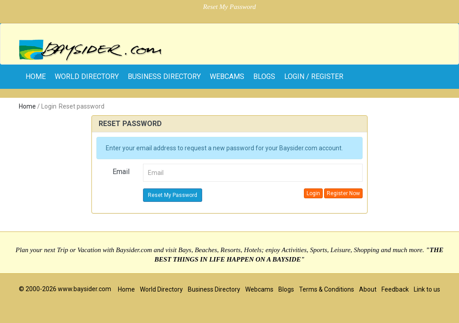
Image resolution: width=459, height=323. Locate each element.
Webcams (227, 76)
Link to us (427, 289)
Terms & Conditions (326, 289)
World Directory (87, 76)
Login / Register (313, 76)
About (368, 289)
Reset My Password (172, 195)
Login (313, 193)
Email (121, 171)
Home (27, 106)
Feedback (395, 289)
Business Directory (164, 76)
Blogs (264, 76)
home (36, 76)
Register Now (343, 193)
